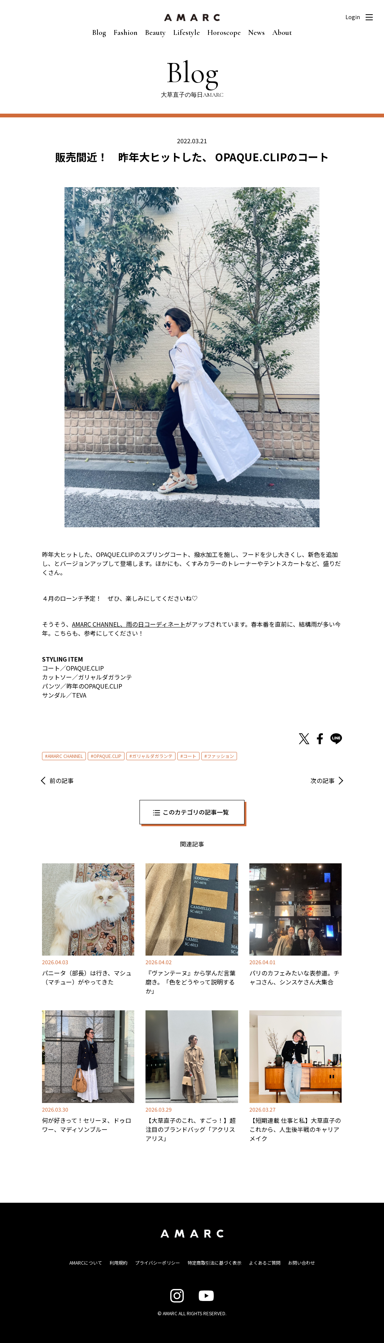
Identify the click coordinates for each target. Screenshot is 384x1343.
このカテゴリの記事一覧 (196, 811)
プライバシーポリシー (157, 1262)
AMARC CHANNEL (65, 756)
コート (189, 756)
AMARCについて (85, 1262)
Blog (99, 32)
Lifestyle (186, 32)
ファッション (220, 756)
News (256, 32)
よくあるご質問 (264, 1262)
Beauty (155, 32)
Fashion (126, 32)
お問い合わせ (301, 1262)
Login (352, 17)
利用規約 (119, 1262)
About (282, 32)
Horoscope (224, 32)
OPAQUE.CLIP (107, 756)
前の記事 (62, 780)
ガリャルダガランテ (152, 756)
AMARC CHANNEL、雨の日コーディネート (129, 624)
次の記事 (322, 780)
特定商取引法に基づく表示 (215, 1262)
